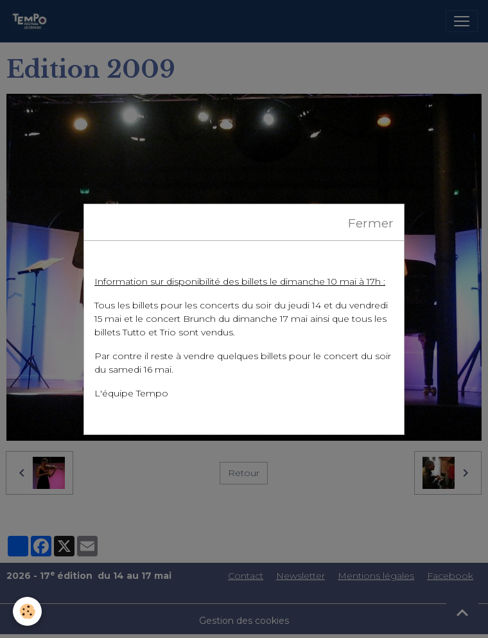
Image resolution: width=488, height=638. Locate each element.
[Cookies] (27, 611)
